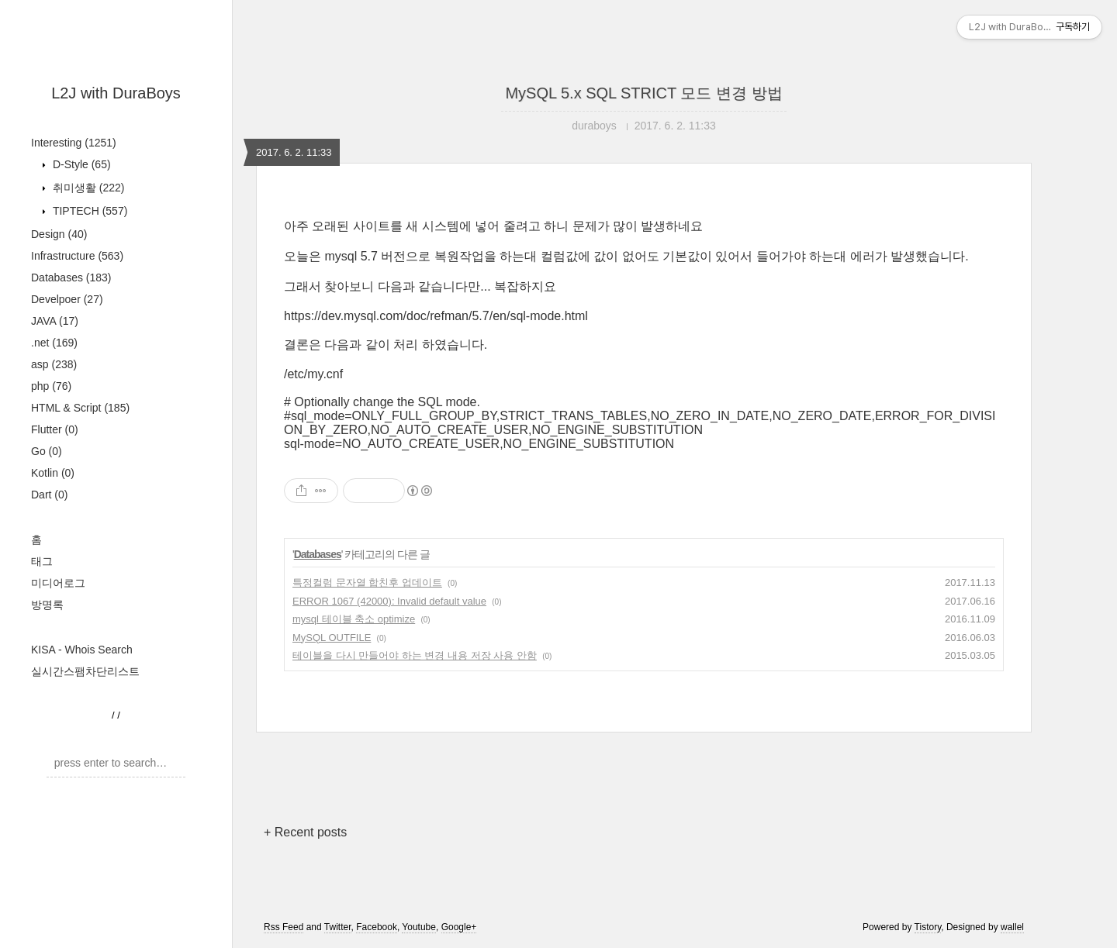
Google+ (459, 927)
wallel (1012, 927)
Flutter (54, 429)
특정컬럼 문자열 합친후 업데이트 (367, 582)
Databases (71, 277)
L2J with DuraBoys (116, 93)
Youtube (419, 927)
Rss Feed (283, 927)
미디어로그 (58, 583)
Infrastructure (77, 256)
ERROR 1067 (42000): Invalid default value (389, 601)
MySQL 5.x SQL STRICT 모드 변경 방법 (643, 93)
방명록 (47, 604)
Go (46, 451)
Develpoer (67, 299)
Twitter (337, 927)
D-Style (80, 164)
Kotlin (52, 473)
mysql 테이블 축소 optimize (353, 619)
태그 (42, 561)
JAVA (54, 321)
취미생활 (87, 187)
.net (54, 342)
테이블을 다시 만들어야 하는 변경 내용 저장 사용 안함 (414, 655)
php (51, 386)
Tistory (928, 927)
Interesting (73, 142)
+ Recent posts (305, 832)
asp (54, 364)
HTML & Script (80, 408)
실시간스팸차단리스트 (85, 671)
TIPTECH (88, 211)
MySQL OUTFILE (331, 637)
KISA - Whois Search (82, 649)
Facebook (376, 927)
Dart (49, 494)
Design (59, 234)
